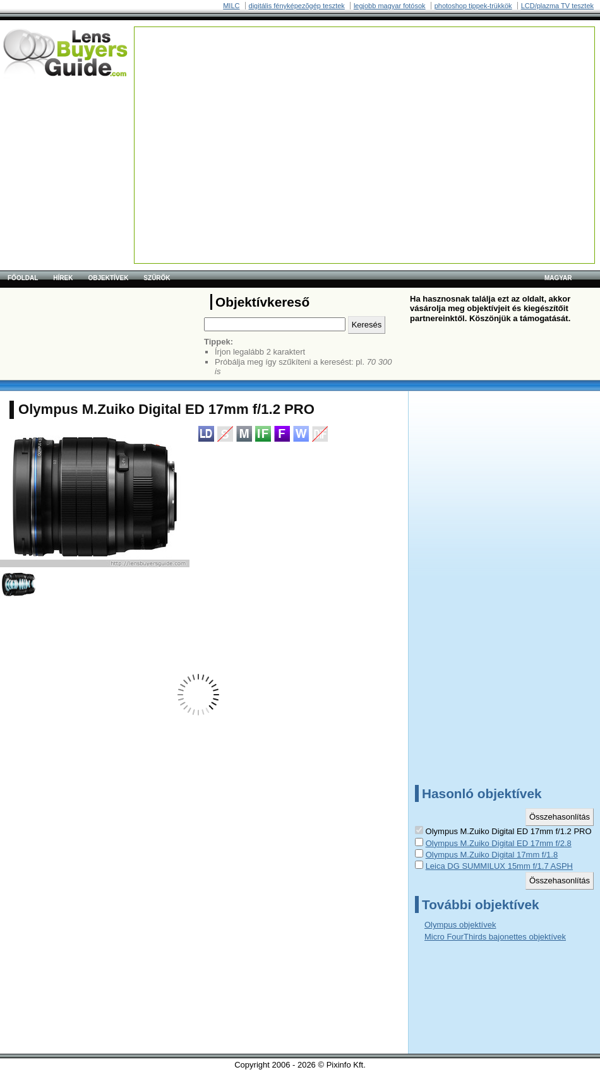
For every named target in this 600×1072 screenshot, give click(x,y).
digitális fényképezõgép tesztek (297, 5)
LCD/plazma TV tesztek (557, 5)
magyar (558, 277)
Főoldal (23, 277)
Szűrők (156, 277)
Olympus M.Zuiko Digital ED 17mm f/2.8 (499, 843)
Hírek (63, 277)
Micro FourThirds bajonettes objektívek (495, 936)
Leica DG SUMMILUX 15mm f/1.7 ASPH (499, 866)
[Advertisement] (310, 115)
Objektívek (108, 277)
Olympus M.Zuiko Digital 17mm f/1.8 (492, 854)
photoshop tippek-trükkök (473, 5)
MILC (231, 5)
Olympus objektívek (460, 924)
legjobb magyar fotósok (390, 5)
